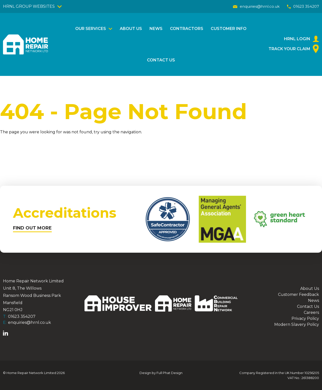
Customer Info (228, 28)
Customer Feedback (298, 294)
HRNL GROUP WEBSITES (32, 6)
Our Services (90, 28)
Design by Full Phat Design (161, 373)
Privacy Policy (305, 318)
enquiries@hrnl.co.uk (256, 6)
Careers (311, 312)
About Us (131, 28)
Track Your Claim (293, 48)
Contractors (186, 28)
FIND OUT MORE (32, 228)
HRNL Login (301, 39)
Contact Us (161, 60)
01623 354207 (303, 6)
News (156, 28)
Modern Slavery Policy (296, 324)
